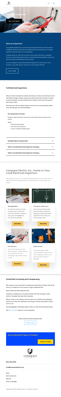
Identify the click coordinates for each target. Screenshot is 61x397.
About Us (8, 379)
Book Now (17, 223)
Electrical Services (11, 376)
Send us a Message (11, 381)
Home (7, 373)
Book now (30, 323)
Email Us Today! (45, 342)
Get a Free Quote (14, 21)
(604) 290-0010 (12, 310)
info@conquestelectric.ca (15, 367)
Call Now (12, 71)
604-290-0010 (11, 362)
